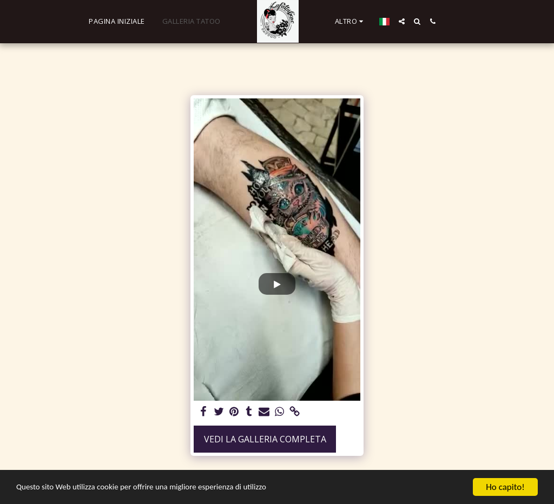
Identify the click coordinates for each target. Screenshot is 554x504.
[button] (397, 21)
